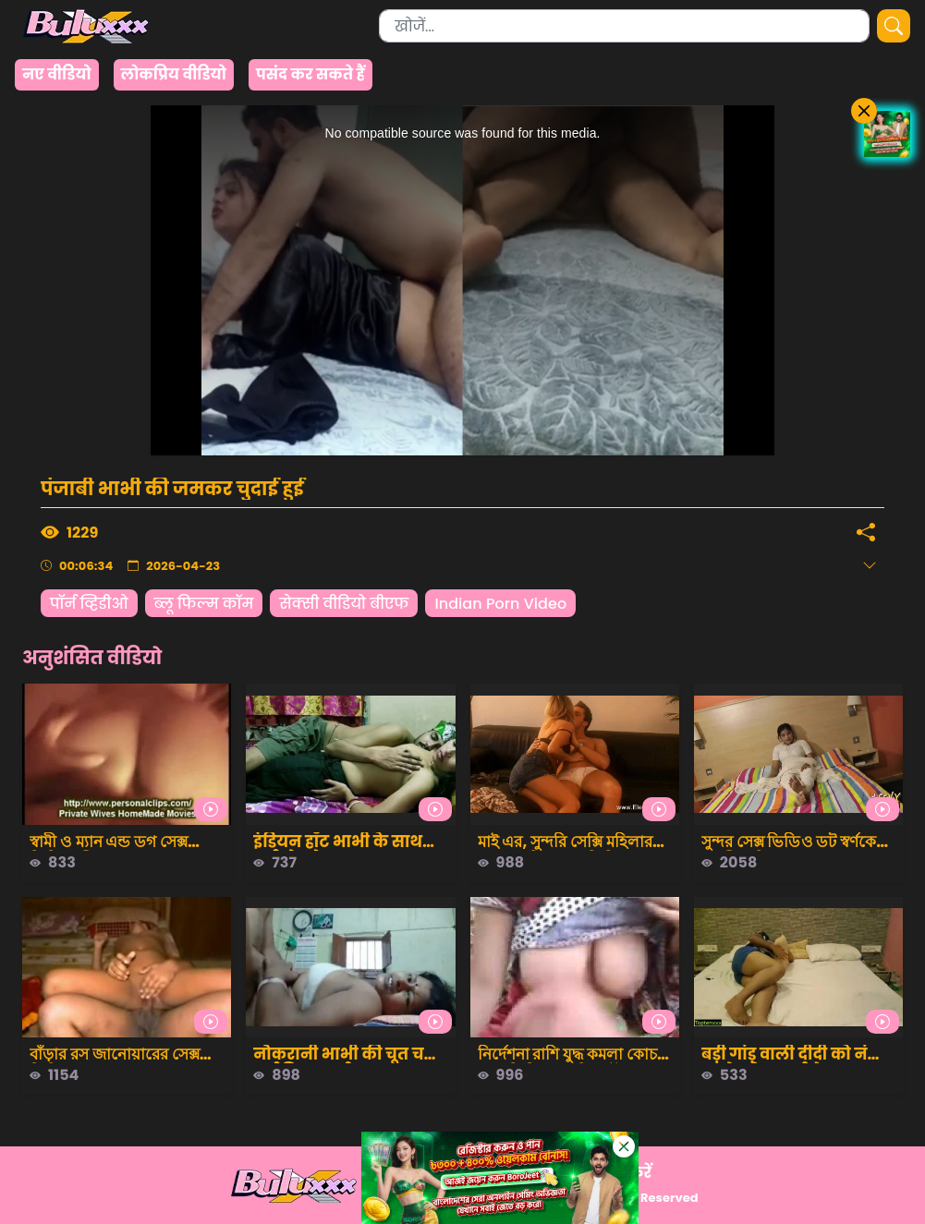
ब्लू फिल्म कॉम (204, 603)
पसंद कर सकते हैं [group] (310, 74)
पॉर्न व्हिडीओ (89, 603)
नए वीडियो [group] (56, 74)
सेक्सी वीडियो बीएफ (343, 603)
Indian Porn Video (500, 603)
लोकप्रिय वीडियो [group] (173, 74)
